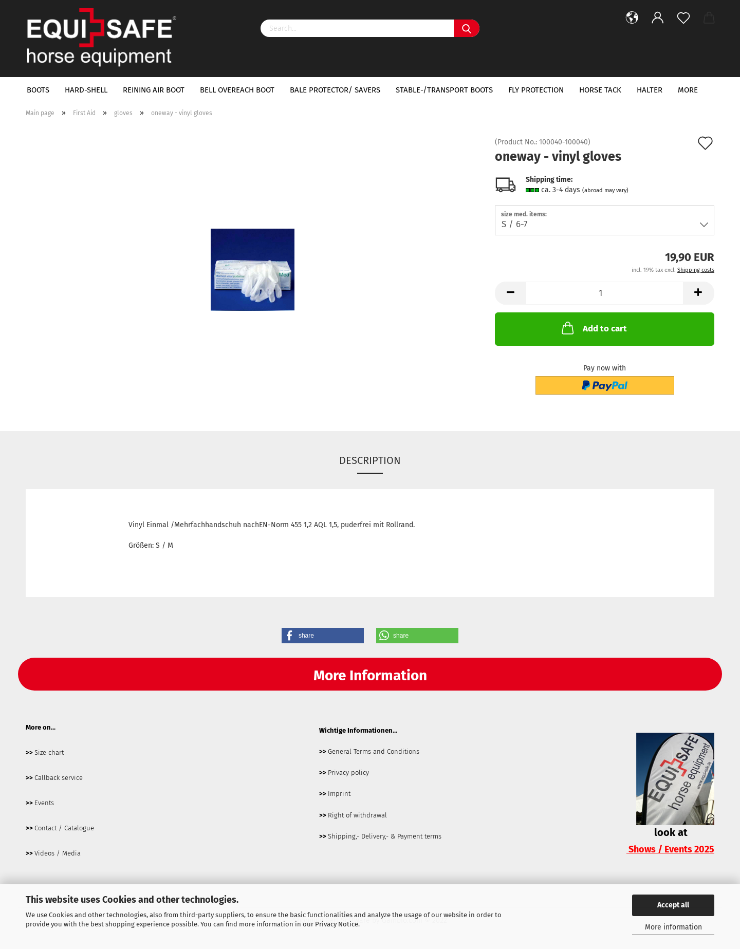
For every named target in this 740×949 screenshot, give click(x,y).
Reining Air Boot (153, 90)
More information (673, 927)
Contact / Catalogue (64, 828)
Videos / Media (57, 853)
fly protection (536, 90)
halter (649, 90)
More (688, 90)
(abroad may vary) (605, 190)
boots (38, 90)
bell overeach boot (237, 90)
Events (44, 803)
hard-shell (86, 90)
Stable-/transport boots (444, 90)
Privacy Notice (336, 924)
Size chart (49, 752)
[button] (323, 635)
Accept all (673, 905)
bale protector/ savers (335, 90)
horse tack (600, 90)
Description (370, 460)
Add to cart (593, 328)
